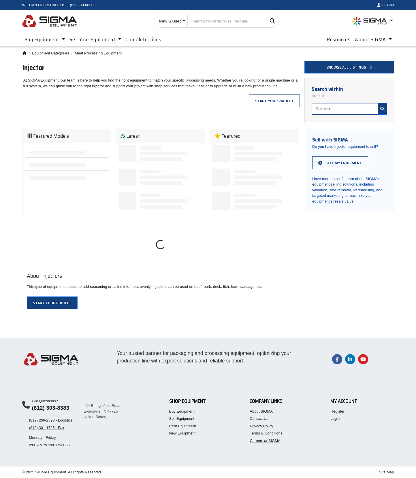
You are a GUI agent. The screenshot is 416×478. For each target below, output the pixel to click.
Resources (338, 39)
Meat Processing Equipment (98, 53)
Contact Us (259, 418)
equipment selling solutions (334, 184)
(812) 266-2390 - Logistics (51, 420)
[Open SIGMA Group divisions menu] (372, 21)
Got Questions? (45, 401)
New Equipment (182, 433)
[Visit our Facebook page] (337, 359)
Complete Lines (143, 39)
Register (337, 411)
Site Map (386, 472)
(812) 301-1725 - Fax (46, 428)
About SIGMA (261, 411)
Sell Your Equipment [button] (93, 39)
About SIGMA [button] (371, 39)
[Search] (272, 21)
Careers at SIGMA (265, 441)
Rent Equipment (182, 426)
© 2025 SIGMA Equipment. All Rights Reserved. (62, 472)
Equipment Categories (50, 53)
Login (335, 418)
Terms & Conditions (266, 433)
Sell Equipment (181, 418)
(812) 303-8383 (50, 408)
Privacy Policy (261, 426)
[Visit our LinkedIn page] (350, 359)
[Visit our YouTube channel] (363, 359)
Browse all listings (349, 67)
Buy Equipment (182, 411)
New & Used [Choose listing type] (170, 21)
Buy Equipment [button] (43, 39)
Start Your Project (274, 101)
